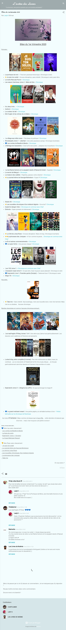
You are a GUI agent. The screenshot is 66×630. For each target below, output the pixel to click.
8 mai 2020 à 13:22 (20, 529)
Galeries (39, 626)
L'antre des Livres (24, 3)
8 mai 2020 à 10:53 (24, 491)
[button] (63, 12)
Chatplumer (12, 507)
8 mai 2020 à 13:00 (24, 513)
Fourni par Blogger (33, 623)
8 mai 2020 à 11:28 (22, 507)
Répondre (12, 503)
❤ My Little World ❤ (15, 481)
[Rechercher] (63, 3)
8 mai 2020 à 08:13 (27, 481)
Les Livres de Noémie (16, 546)
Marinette (12, 529)
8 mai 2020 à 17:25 (28, 546)
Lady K (16, 491)
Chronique (26, 80)
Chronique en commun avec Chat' (32, 207)
